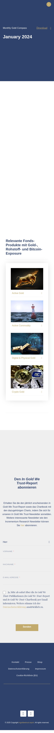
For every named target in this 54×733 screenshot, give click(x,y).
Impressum (40, 669)
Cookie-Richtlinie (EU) (27, 675)
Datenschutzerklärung (14, 606)
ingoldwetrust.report (26, 723)
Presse (28, 662)
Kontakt (15, 662)
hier (22, 525)
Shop (39, 662)
